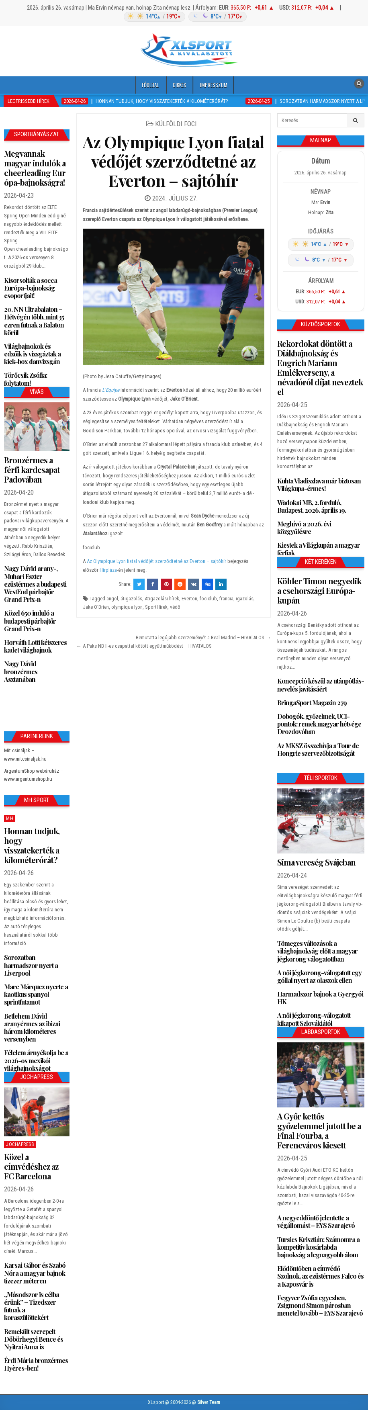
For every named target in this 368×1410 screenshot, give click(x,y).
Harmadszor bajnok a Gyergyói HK (320, 998)
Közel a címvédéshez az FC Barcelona (31, 1166)
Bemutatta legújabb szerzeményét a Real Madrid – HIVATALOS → (203, 637)
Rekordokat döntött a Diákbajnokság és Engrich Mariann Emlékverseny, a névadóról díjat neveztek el (320, 367)
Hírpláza (108, 570)
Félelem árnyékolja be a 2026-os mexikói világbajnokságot (36, 1060)
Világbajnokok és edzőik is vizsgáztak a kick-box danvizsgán (32, 354)
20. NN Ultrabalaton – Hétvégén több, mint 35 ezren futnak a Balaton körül (34, 321)
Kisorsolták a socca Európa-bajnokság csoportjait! (30, 288)
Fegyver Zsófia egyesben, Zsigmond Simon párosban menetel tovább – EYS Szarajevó (320, 1305)
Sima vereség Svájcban (316, 862)
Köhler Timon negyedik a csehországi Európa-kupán (319, 590)
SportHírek (156, 607)
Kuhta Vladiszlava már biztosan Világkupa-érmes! (319, 485)
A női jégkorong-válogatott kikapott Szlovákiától (313, 1019)
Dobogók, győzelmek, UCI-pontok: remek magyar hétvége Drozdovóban (319, 724)
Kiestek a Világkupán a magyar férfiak (318, 549)
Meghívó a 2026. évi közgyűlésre (304, 528)
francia (226, 599)
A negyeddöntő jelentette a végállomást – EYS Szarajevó (316, 1222)
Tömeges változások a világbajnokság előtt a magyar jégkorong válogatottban (317, 951)
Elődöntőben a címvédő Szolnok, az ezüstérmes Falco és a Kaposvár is (320, 1276)
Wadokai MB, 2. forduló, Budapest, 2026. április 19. (311, 506)
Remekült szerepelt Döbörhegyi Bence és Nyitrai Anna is (33, 1339)
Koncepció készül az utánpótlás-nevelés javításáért (320, 685)
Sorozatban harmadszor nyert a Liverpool (31, 965)
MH (9, 818)
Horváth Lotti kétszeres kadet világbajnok (35, 646)
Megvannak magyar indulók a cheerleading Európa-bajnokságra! (34, 168)
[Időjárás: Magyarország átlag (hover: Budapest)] (184, 17)
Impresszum (213, 85)
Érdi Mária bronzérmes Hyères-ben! (36, 1364)
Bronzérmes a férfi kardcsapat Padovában (32, 469)
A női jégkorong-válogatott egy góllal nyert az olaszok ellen (319, 976)
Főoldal (150, 85)
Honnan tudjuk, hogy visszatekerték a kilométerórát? (31, 845)
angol (112, 599)
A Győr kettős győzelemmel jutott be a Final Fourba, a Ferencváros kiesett (319, 1130)
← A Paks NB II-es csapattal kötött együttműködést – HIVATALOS (144, 646)
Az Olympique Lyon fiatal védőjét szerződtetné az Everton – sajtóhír (173, 161)
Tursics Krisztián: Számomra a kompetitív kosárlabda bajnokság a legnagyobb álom (318, 1247)
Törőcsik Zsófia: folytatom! (25, 379)
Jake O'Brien (96, 607)
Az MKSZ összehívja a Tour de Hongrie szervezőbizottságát (318, 749)
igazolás (245, 599)
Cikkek (179, 85)
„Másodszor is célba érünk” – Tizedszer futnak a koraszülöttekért (31, 1306)
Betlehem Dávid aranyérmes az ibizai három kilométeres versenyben (32, 1028)
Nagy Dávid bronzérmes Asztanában (20, 671)
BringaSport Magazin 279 (312, 702)
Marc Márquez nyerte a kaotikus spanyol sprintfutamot (36, 994)
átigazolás (131, 599)
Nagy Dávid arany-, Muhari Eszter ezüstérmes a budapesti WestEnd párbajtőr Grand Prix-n (35, 584)
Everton (189, 599)
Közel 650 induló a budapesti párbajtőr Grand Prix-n (30, 620)
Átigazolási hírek (162, 599)
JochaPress (20, 1144)
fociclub (208, 599)
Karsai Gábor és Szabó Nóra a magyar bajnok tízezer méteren (34, 1273)
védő (175, 607)
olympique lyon (127, 607)
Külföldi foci (176, 124)
